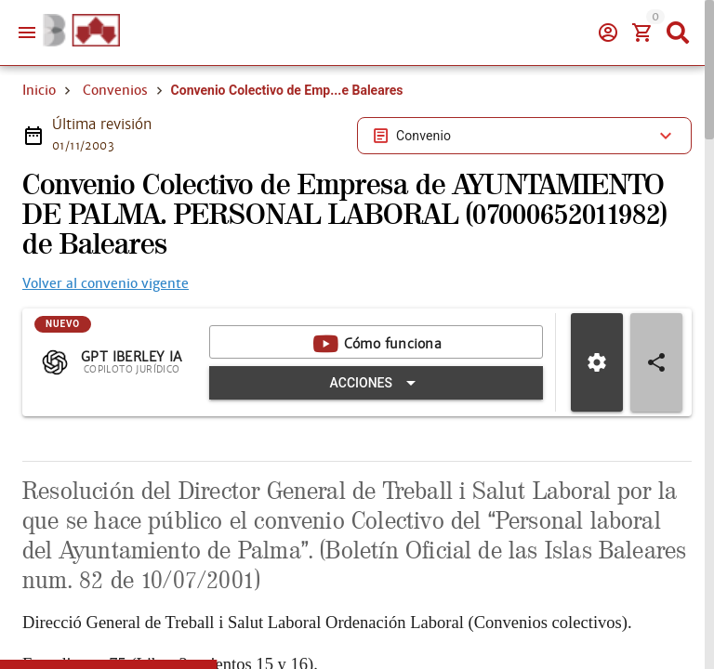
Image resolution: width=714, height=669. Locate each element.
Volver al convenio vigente (105, 349)
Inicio (39, 156)
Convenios (115, 156)
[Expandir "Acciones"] (384, 449)
